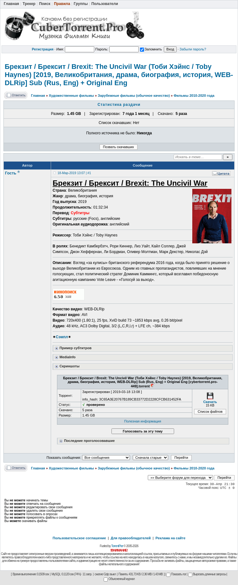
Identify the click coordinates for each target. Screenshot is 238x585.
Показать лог (176, 574)
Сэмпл (62, 337)
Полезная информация (142, 421)
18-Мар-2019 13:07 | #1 (74, 173)
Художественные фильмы (71, 95)
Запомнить (151, 49)
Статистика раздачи (119, 104)
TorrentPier (117, 546)
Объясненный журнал (119, 579)
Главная (38, 95)
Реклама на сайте (170, 538)
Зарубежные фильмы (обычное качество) (134, 95)
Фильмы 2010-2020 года (193, 95)
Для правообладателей (131, 538)
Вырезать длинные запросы (207, 574)
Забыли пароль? (192, 49)
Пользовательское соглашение (79, 538)
